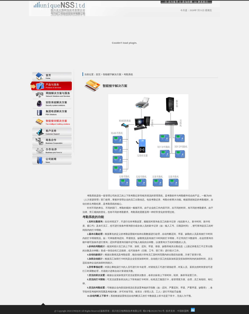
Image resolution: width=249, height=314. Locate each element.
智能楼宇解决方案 (112, 74)
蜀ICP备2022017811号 (154, 311)
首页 (98, 74)
